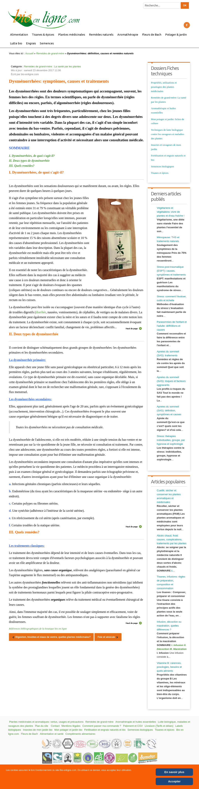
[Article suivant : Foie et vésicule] (107, 637)
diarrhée (41, 312)
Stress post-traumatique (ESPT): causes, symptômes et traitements (171, 270)
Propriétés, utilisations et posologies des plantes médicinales (164, 87)
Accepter (174, 781)
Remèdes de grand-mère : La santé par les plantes (52, 66)
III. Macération (178, 649)
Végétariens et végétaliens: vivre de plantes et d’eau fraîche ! (170, 211)
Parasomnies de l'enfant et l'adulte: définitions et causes (172, 325)
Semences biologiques (162, 166)
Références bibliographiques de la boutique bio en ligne (38, 628)
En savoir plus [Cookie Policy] (174, 772)
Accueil (29, 53)
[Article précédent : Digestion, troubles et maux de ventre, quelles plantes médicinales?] (51, 637)
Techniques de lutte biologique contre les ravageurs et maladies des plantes (167, 134)
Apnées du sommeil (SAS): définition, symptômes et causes (169, 410)
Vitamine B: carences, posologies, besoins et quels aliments (169, 667)
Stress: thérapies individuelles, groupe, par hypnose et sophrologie (171, 440)
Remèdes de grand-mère (50, 53)
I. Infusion (177, 645)
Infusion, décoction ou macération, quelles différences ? (169, 625)
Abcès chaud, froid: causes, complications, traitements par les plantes (171, 539)
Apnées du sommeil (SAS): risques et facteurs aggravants (171, 381)
